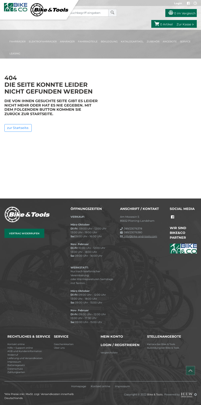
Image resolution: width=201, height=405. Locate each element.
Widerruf (12, 354)
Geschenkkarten (64, 344)
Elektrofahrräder (43, 41)
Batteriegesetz (16, 365)
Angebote (170, 41)
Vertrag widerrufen (24, 233)
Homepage (78, 386)
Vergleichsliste (109, 352)
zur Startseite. (18, 128)
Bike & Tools (155, 394)
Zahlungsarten (16, 372)
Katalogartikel (132, 41)
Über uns (59, 347)
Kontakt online (16, 344)
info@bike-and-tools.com (138, 236)
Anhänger (67, 41)
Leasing (14, 53)
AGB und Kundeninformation (24, 351)
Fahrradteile (88, 41)
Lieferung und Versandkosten (24, 358)
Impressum (14, 361)
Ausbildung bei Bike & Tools (163, 347)
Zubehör (153, 41)
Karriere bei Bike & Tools (161, 344)
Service (185, 41)
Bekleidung (109, 41)
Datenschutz (15, 368)
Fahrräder (17, 41)
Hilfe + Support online (20, 347)
